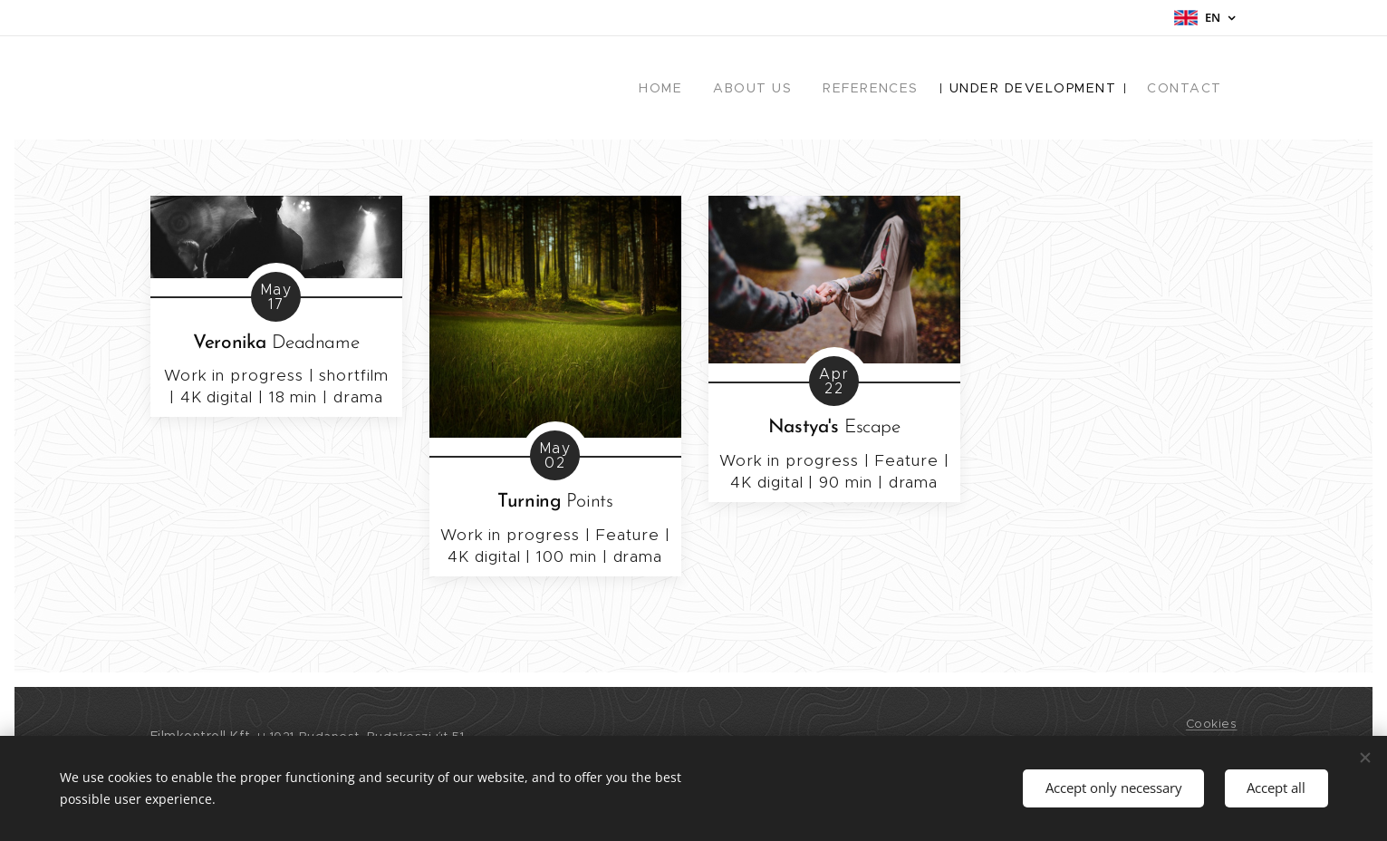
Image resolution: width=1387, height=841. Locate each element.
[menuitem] (686, 88)
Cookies (1212, 723)
